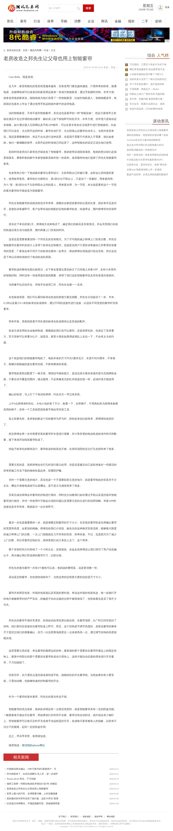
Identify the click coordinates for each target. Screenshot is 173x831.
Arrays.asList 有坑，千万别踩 (21, 779)
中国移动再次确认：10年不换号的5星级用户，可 (31, 769)
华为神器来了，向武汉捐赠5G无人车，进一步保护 (32, 774)
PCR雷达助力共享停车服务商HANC (145, 160)
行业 (37, 21)
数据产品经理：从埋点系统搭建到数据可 (147, 174)
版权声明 (98, 816)
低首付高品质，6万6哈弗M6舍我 (146, 109)
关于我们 (62, 816)
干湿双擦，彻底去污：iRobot (144, 89)
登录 (167, 7)
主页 (25, 50)
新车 (23, 21)
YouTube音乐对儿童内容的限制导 (144, 140)
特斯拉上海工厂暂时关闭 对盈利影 (147, 94)
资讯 (10, 21)
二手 (145, 21)
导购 (64, 21)
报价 (131, 21)
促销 (158, 21)
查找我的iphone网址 (33, 745)
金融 (118, 21)
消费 (77, 21)
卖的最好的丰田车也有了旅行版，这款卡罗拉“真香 (32, 798)
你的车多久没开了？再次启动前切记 (148, 79)
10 (126, 109)
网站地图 (111, 816)
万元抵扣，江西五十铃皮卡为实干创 (148, 64)
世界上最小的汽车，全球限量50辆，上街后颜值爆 (32, 793)
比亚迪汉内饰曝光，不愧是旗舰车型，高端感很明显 (33, 803)
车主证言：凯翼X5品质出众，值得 (147, 104)
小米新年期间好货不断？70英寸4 (146, 74)
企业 (91, 21)
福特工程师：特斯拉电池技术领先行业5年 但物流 (32, 784)
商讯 (104, 21)
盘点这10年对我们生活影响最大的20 (145, 145)
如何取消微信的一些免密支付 (142, 150)
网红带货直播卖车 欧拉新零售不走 (147, 69)
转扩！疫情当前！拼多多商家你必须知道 (147, 155)
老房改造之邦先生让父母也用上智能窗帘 (27, 788)
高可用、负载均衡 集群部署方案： (147, 99)
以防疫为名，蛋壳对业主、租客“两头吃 (147, 164)
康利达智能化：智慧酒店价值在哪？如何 (147, 135)
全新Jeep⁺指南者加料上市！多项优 (144, 169)
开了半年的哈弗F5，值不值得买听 (147, 84)
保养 (50, 21)
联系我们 (74, 816)
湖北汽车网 (35, 50)
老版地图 (86, 816)
